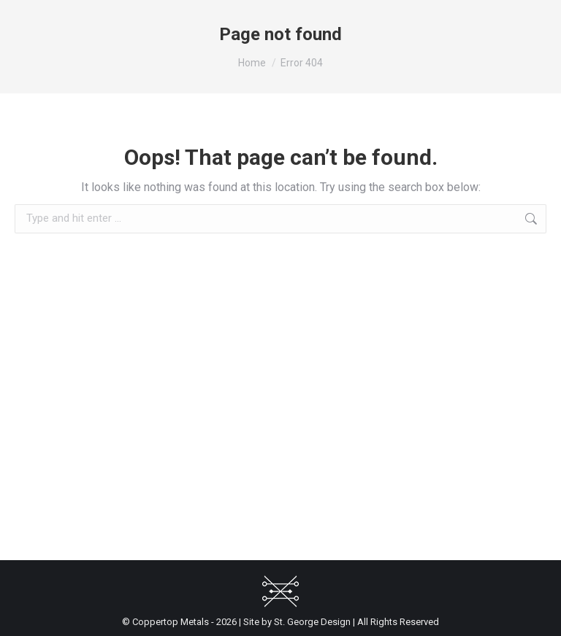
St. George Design (312, 621)
